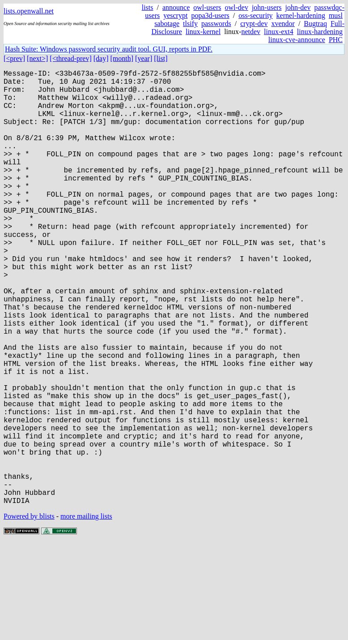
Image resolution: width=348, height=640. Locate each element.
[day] (101, 58)
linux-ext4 (278, 31)
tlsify (190, 23)
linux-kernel (203, 31)
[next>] (37, 58)
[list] (160, 58)
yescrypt (175, 15)
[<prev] (14, 58)
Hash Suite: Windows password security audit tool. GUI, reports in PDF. (108, 49)
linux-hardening (320, 31)
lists (147, 7)
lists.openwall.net (29, 11)
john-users (267, 7)
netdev (250, 31)
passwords (216, 23)
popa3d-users (210, 15)
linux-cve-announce (296, 39)
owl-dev (236, 7)
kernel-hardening (300, 15)
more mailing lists (86, 613)
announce (176, 7)
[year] (143, 58)
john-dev (298, 7)
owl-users (207, 7)
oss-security (255, 15)
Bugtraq (315, 23)
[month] (122, 58)
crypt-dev (253, 23)
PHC (336, 39)
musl (336, 15)
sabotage (166, 23)
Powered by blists (29, 613)
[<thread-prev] (70, 58)
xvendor (282, 23)
